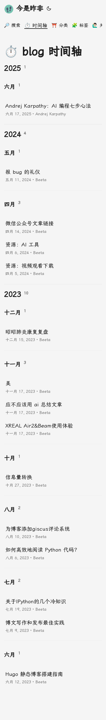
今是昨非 (23, 9)
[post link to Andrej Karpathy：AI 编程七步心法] (53, 109)
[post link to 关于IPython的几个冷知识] (53, 605)
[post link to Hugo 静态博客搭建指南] (53, 677)
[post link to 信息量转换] (53, 480)
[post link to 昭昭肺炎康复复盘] (53, 335)
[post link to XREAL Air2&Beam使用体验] (53, 429)
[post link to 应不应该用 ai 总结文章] (53, 408)
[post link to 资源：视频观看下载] (53, 269)
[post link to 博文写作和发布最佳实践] (53, 626)
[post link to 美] (53, 387)
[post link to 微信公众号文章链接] (53, 227)
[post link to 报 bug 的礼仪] (53, 175)
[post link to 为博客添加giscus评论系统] (53, 532)
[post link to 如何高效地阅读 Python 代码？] (53, 553)
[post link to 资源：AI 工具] (53, 248)
